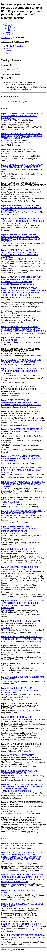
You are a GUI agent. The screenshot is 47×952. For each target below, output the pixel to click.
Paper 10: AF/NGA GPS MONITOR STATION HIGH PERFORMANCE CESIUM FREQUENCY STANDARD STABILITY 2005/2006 (22, 279)
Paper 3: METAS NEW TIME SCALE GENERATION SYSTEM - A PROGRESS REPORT (19, 151)
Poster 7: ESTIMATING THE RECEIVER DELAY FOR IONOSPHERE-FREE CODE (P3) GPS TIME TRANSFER (23, 937)
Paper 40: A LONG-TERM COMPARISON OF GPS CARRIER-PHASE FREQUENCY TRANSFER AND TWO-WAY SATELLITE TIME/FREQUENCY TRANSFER (23, 787)
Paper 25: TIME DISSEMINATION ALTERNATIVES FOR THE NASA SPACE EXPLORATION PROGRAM (20, 528)
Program (9, 48)
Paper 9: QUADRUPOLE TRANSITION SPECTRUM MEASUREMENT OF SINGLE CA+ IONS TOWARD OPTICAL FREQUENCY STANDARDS (23, 253)
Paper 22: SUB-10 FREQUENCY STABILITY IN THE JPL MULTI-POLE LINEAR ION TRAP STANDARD (23, 484)
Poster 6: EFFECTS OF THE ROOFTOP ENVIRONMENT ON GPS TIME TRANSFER (21, 923)
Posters (9, 53)
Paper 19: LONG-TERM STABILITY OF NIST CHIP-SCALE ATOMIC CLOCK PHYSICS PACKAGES (21, 431)
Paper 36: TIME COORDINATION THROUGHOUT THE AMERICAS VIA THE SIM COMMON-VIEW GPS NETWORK (23, 719)
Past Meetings (6, 38)
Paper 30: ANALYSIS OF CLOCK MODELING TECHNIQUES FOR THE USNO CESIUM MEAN (23, 638)
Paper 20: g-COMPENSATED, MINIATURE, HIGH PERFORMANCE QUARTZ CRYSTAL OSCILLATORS (21, 458)
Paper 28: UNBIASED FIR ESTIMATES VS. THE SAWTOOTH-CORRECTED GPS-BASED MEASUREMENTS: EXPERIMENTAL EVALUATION (22, 604)
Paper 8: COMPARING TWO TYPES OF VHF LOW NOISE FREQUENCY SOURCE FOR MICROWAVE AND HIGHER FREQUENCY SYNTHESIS (21, 237)
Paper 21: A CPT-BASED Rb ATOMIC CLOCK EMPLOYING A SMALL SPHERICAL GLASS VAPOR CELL (22, 470)
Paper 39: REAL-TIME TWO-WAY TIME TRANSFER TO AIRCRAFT (19, 772)
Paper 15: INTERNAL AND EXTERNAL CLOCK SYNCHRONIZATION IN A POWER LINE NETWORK (22, 371)
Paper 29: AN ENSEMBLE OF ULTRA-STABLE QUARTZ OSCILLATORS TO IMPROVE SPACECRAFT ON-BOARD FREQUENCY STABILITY (22, 624)
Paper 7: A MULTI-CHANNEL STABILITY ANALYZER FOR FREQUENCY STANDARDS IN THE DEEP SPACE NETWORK (23, 221)
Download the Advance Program (14, 101)
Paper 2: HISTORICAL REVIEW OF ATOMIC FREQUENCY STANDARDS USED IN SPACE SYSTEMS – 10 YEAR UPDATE (21, 135)
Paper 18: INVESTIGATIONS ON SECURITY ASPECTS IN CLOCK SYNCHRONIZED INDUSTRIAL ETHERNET (21, 413)
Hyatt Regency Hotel (9, 69)
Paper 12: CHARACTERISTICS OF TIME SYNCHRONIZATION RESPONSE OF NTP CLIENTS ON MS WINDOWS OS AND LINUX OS (23, 329)
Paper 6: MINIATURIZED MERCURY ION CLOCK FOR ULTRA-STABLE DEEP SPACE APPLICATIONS (21, 207)
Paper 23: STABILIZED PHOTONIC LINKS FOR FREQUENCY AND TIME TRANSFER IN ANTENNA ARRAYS (23, 499)
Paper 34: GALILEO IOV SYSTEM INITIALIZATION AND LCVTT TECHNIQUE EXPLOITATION (21, 690)
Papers (8, 51)
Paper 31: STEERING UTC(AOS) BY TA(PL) (20, 645)
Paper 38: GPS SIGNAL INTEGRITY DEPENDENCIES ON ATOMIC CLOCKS (19, 756)
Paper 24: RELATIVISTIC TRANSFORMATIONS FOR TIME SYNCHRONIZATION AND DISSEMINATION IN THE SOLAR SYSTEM (23, 513)
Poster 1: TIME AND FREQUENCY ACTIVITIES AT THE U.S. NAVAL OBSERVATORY (22, 844)
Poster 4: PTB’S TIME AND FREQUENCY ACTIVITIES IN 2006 (19, 891)
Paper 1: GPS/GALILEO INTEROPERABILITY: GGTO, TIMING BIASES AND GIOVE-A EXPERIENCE (22, 115)
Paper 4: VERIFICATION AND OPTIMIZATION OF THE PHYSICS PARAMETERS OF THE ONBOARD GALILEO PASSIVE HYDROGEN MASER (22, 168)
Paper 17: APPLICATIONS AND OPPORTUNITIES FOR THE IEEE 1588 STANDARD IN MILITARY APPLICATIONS (21, 402)
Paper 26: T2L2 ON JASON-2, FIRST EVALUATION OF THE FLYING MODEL (19, 550)
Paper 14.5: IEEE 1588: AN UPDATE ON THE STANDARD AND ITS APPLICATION (21, 361)
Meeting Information (14, 46)
